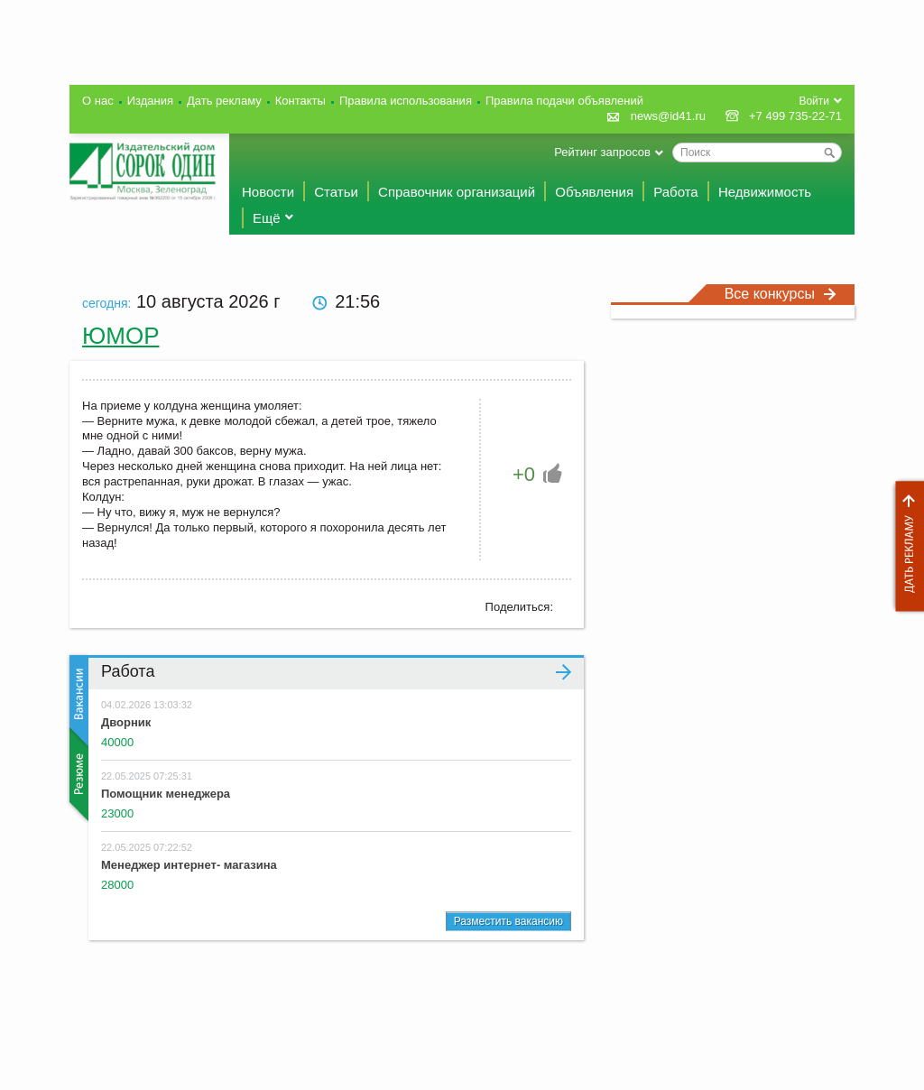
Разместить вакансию (508, 921)
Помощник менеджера (165, 793)
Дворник (126, 722)
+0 (524, 474)
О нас (98, 100)
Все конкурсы (780, 293)
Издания (150, 100)
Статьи (336, 191)
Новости (268, 191)
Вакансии (77, 700)
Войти (814, 101)
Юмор (121, 335)
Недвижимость (764, 191)
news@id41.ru (668, 116)
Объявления (594, 191)
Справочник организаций (456, 191)
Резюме (77, 774)
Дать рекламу (905, 546)
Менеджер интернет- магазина (189, 865)
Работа (675, 191)
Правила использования (405, 100)
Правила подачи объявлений (564, 100)
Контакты (300, 100)
